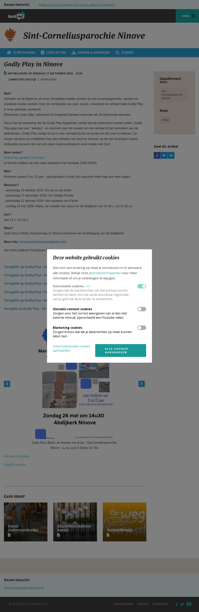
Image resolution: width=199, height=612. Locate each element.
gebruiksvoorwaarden (105, 273)
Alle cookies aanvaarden (116, 350)
